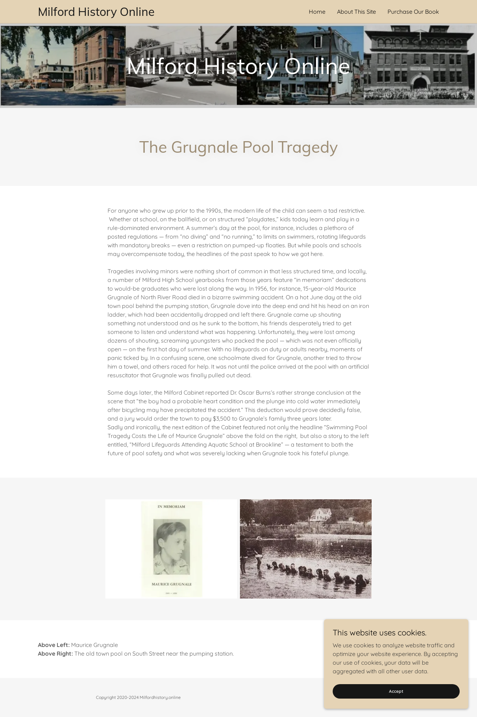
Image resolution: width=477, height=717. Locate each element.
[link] (138, 13)
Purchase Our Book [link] (413, 11)
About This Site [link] (356, 11)
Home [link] (317, 11)
